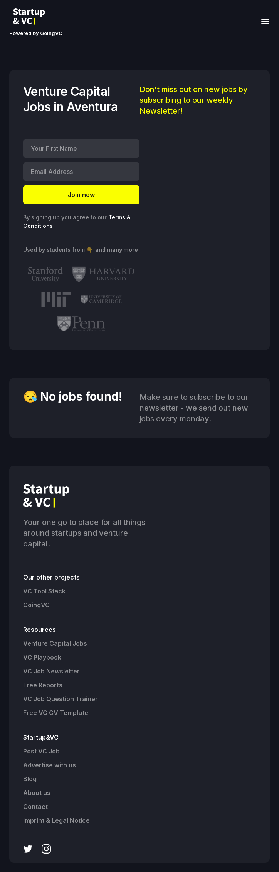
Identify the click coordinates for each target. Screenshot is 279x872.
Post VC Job (41, 751)
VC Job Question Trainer (60, 699)
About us (36, 793)
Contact (35, 806)
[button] (263, 21)
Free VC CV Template (55, 713)
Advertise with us (49, 765)
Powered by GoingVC (35, 33)
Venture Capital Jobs (55, 643)
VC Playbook (42, 657)
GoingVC (36, 605)
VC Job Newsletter (51, 671)
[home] (31, 16)
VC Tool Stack (44, 591)
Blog (30, 779)
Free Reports (42, 685)
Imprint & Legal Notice (56, 820)
